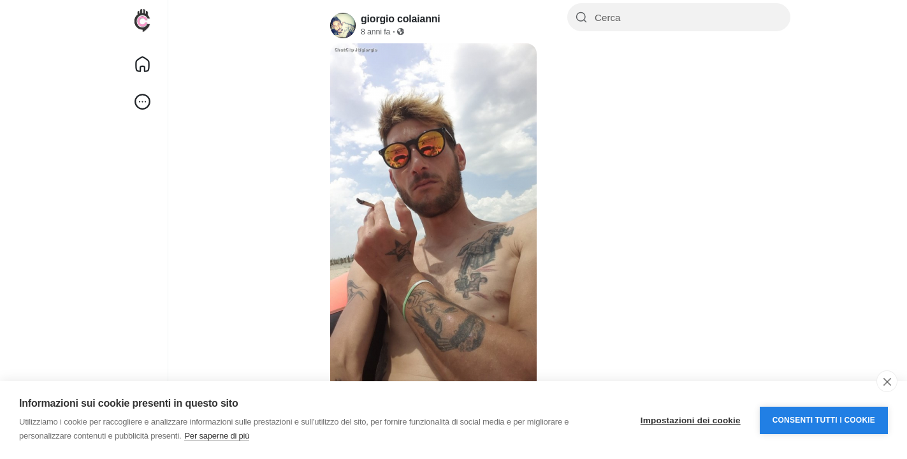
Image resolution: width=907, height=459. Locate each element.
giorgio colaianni (400, 18)
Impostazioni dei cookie (691, 420)
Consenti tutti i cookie (824, 420)
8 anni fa (375, 31)
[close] (886, 381)
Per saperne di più (216, 436)
